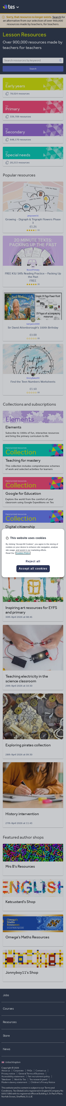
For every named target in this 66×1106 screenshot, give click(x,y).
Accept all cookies (33, 568)
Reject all (33, 561)
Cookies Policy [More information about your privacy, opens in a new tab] (23, 553)
